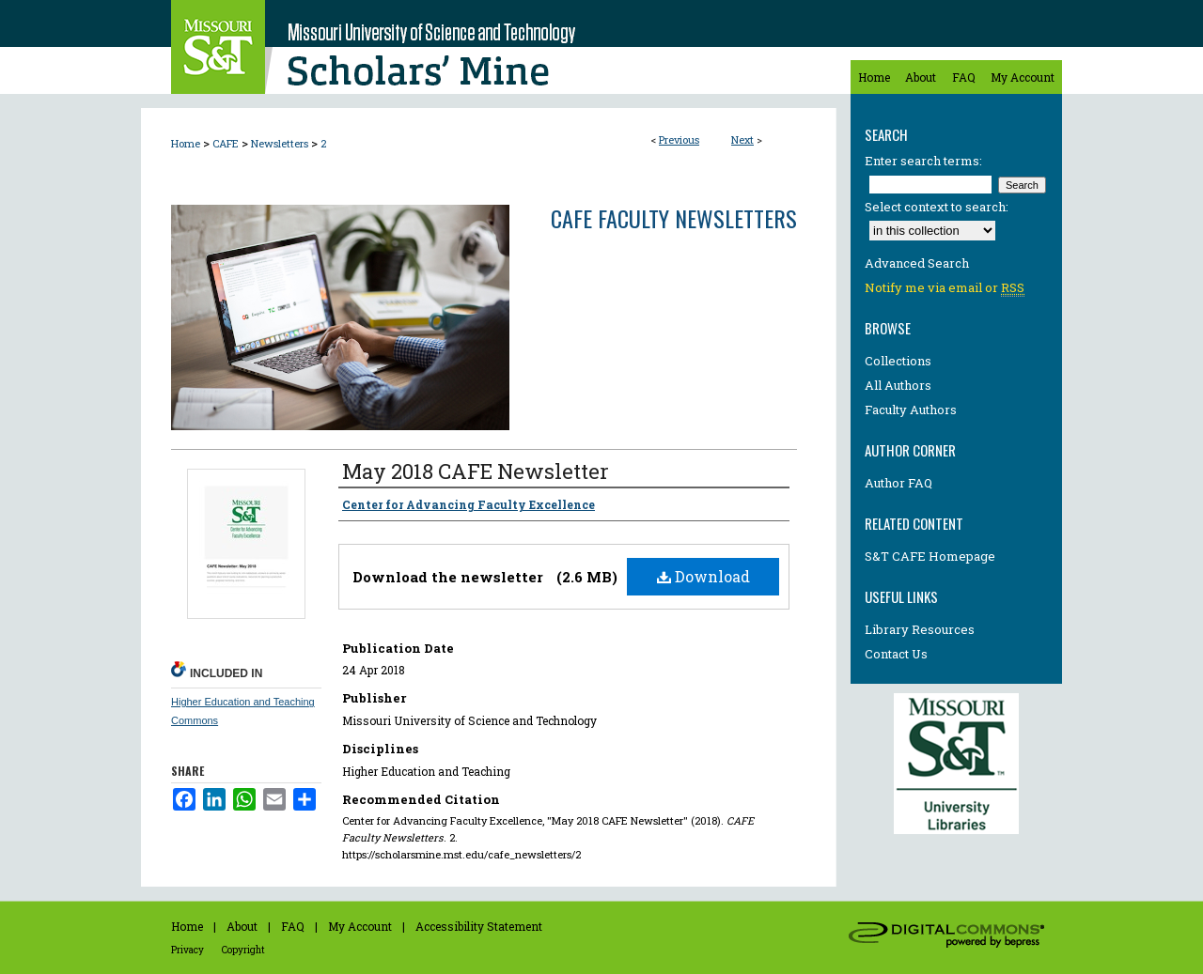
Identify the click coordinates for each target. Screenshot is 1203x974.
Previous (679, 139)
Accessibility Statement (478, 926)
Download (703, 576)
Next (742, 139)
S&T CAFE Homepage (930, 556)
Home (185, 143)
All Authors (898, 385)
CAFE (225, 143)
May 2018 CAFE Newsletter (475, 471)
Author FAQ (898, 482)
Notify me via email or (944, 287)
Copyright (243, 950)
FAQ (293, 926)
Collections (898, 360)
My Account (360, 926)
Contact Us (896, 653)
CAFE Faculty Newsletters (674, 218)
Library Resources (920, 629)
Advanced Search (917, 263)
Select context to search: (936, 206)
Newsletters (279, 143)
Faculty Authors (911, 409)
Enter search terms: (923, 160)
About (242, 926)
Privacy (187, 950)
